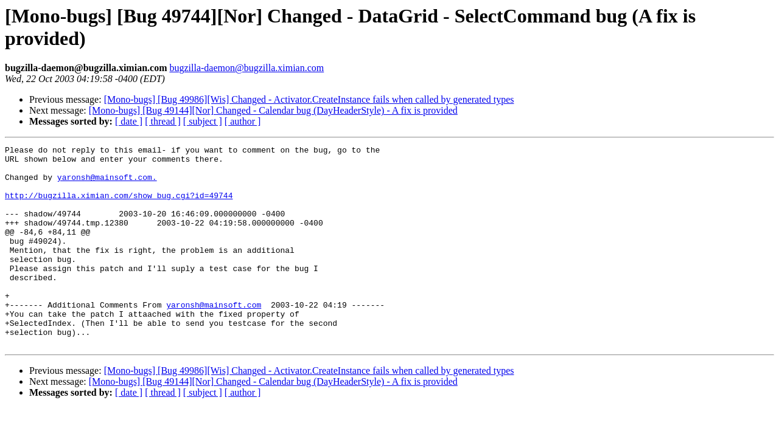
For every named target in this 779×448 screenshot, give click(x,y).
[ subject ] (202, 121)
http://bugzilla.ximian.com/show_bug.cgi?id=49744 (118, 206)
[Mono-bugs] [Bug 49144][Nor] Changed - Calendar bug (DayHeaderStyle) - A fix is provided (273, 110)
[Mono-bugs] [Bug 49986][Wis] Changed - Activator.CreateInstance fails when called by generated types (309, 99)
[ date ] (128, 121)
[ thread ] (163, 121)
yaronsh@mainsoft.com (213, 337)
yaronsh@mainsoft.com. (107, 184)
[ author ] (243, 121)
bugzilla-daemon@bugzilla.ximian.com (246, 68)
